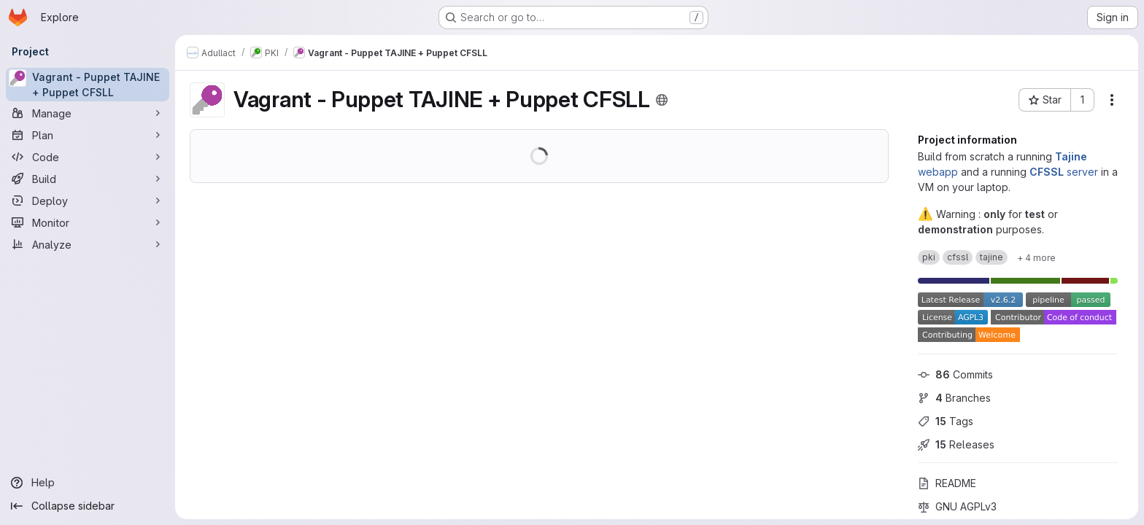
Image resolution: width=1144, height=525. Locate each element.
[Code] (87, 157)
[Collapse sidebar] (87, 506)
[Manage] (87, 113)
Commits (955, 374)
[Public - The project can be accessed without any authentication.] (662, 100)
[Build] (87, 178)
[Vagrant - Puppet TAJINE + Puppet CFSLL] (87, 84)
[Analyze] (87, 244)
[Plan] (87, 135)
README (947, 483)
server (1063, 172)
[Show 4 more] (1036, 257)
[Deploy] (87, 200)
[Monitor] (87, 222)
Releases (956, 444)
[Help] (87, 482)
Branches (954, 398)
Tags (945, 421)
